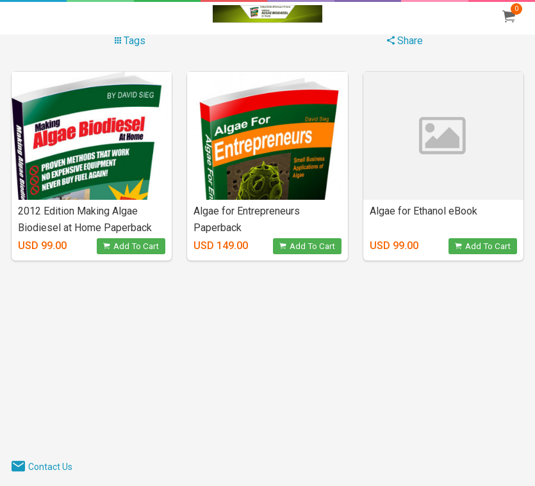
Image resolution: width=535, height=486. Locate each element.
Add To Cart (131, 246)
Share (405, 41)
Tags (130, 41)
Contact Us (50, 467)
